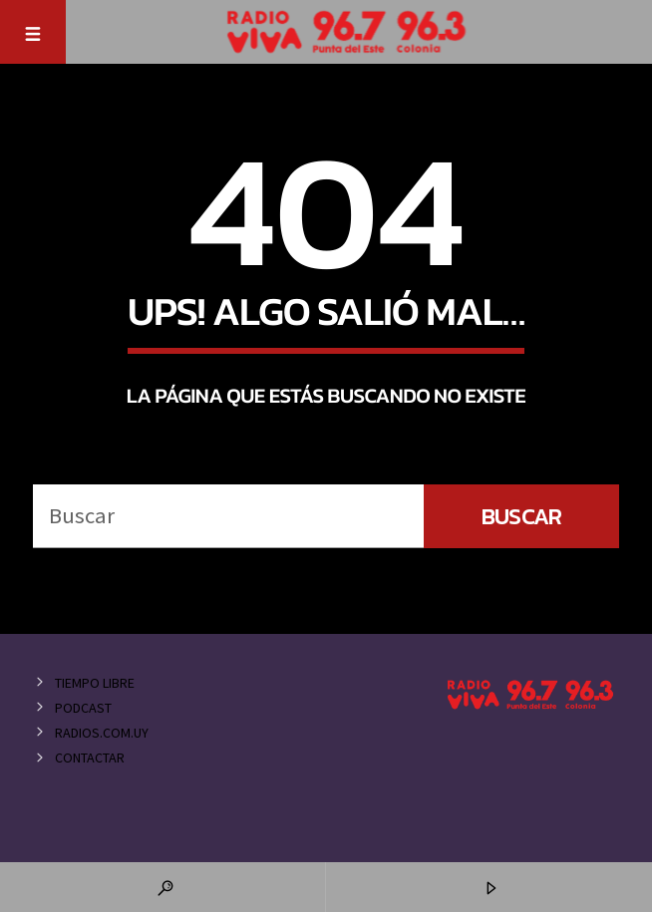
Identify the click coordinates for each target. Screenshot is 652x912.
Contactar (90, 757)
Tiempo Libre (95, 683)
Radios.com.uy (102, 733)
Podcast (83, 708)
